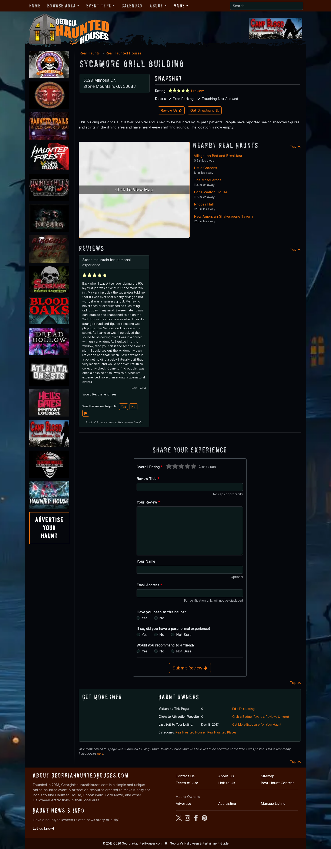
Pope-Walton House (210, 192)
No (133, 406)
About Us (226, 776)
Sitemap (267, 776)
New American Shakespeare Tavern (223, 216)
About (156, 6)
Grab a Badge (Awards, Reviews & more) (260, 716)
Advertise (183, 803)
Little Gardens (205, 168)
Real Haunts (90, 53)
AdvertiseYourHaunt (49, 528)
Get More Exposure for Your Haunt (256, 724)
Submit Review (190, 668)
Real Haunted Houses (123, 53)
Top (295, 146)
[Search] (266, 6)
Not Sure (183, 634)
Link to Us (226, 783)
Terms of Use (187, 783)
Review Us (171, 110)
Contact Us (185, 776)
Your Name (146, 561)
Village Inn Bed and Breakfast (218, 156)
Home (34, 6)
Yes (123, 406)
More (179, 6)
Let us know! (43, 828)
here (100, 753)
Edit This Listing (243, 709)
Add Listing (227, 803)
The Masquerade (207, 180)
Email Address (149, 585)
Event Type (98, 6)
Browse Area (61, 6)
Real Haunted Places (221, 732)
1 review (197, 91)
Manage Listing (273, 803)
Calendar (132, 6)
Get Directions (204, 110)
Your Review (148, 502)
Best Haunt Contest (277, 783)
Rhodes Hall (204, 204)
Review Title (148, 479)
